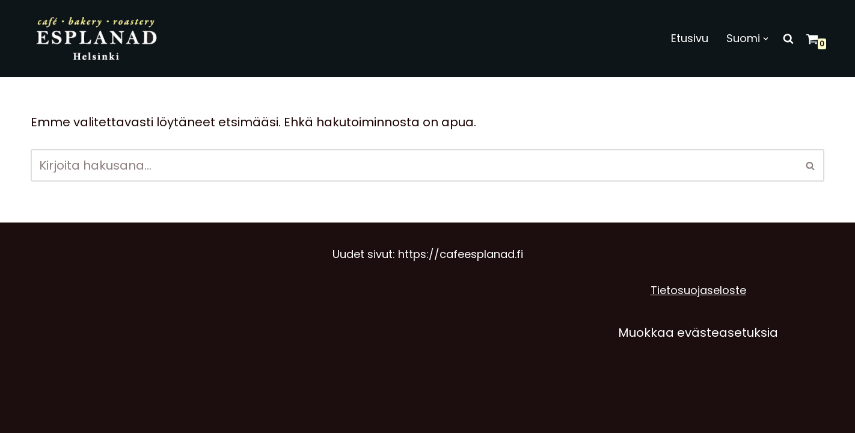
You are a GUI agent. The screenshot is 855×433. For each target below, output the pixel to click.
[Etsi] (788, 38)
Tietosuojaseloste (698, 290)
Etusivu (689, 38)
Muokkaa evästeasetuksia (698, 332)
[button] (765, 38)
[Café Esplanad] (98, 38)
